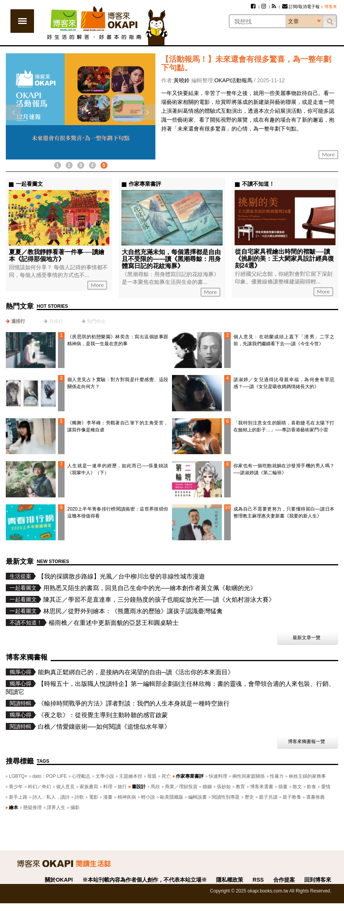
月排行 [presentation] (56, 321)
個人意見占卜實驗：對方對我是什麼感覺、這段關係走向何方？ (117, 383)
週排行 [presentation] (18, 321)
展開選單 (22, 21)
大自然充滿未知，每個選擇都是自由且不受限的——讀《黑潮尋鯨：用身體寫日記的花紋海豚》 (171, 259)
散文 (297, 786)
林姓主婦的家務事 (307, 776)
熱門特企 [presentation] (96, 321)
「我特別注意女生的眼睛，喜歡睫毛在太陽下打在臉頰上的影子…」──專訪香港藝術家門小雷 (283, 426)
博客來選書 (261, 786)
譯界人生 (56, 807)
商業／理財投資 (181, 786)
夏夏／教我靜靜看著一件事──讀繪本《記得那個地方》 (56, 255)
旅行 (122, 786)
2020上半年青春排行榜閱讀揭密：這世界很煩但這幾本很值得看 (117, 512)
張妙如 (224, 786)
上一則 (13, 112)
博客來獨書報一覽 (306, 741)
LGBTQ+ (18, 776)
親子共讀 (268, 797)
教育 (240, 786)
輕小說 (148, 797)
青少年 (16, 786)
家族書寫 (89, 786)
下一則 (147, 112)
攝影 (75, 807)
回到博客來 (317, 880)
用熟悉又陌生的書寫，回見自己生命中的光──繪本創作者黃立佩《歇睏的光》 (149, 588)
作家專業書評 (190, 776)
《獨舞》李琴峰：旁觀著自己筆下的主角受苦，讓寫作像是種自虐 (117, 426)
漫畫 (107, 797)
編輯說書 (197, 797)
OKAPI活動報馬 (234, 80)
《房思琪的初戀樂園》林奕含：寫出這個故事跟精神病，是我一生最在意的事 (117, 340)
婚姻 (207, 786)
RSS (258, 880)
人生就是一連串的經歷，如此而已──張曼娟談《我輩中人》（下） (117, 469)
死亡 (166, 776)
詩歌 (79, 797)
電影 (93, 797)
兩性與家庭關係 (248, 776)
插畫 (283, 786)
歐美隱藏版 (171, 797)
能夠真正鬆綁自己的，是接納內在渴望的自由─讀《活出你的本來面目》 (136, 672)
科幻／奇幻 (39, 786)
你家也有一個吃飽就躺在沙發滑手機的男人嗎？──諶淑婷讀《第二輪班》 (283, 469)
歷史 (249, 797)
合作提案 (284, 880)
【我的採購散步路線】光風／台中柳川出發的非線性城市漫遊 (121, 576)
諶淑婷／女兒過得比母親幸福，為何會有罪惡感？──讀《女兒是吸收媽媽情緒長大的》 (283, 383)
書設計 (139, 786)
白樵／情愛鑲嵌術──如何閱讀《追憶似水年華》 (104, 726)
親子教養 (292, 797)
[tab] (15, 321)
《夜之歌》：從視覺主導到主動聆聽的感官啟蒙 (103, 715)
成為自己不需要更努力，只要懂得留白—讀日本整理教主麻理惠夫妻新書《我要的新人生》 (283, 512)
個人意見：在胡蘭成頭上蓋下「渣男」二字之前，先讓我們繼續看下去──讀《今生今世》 (283, 340)
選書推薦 (315, 797)
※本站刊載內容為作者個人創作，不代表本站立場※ (144, 880)
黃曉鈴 (182, 80)
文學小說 (104, 776)
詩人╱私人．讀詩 (51, 797)
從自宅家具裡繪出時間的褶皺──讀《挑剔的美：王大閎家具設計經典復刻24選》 (284, 258)
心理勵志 (81, 776)
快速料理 (218, 776)
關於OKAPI (59, 880)
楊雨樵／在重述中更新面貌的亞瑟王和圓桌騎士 (114, 622)
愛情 (325, 786)
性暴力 (277, 776)
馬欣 (155, 786)
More (328, 154)
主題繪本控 (130, 776)
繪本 (13, 807)
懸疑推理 (32, 807)
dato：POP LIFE (49, 776)
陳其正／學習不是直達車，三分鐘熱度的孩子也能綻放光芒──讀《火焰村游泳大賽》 (159, 599)
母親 (152, 776)
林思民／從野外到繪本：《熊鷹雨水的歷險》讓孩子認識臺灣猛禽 (133, 611)
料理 (107, 786)
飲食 (311, 786)
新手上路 (18, 797)
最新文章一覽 (306, 637)
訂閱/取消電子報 (301, 6)
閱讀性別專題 (226, 797)
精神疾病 (127, 797)
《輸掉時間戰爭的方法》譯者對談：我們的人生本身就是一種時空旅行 (134, 703)
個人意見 (65, 786)
